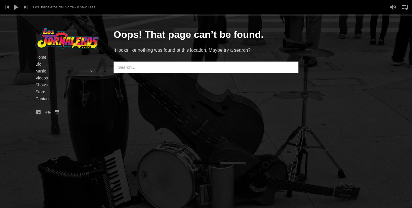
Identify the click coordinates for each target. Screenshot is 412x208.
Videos (42, 78)
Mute (393, 7)
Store (40, 92)
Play (16, 7)
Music (67, 71)
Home (41, 57)
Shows (42, 85)
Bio (38, 64)
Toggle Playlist (404, 7)
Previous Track (7, 7)
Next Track (25, 7)
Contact (42, 98)
